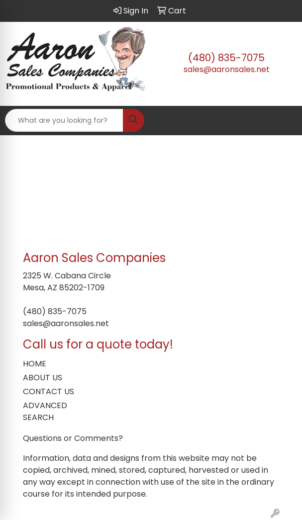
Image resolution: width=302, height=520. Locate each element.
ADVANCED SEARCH (45, 411)
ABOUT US (42, 377)
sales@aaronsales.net (227, 69)
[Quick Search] (64, 120)
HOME (34, 363)
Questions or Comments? (73, 438)
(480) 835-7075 (226, 58)
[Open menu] (282, 120)
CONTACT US (48, 391)
